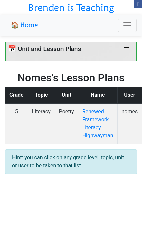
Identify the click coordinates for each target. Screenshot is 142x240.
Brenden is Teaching (71, 7)
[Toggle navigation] (127, 25)
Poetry (66, 111)
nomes (130, 111)
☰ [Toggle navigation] (126, 50)
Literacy (41, 111)
